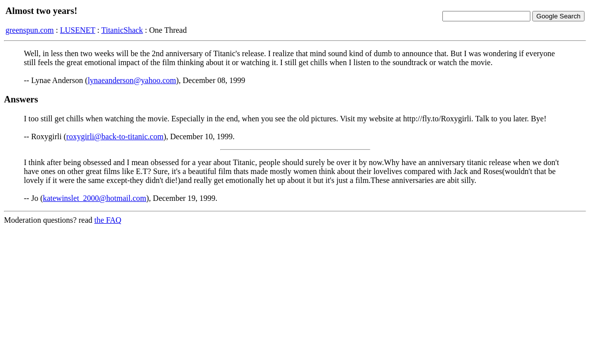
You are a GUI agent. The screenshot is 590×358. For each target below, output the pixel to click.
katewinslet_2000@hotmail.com (94, 198)
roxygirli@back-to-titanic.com (115, 136)
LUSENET (77, 30)
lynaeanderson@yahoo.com (131, 80)
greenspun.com (29, 30)
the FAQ (107, 220)
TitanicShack (122, 30)
